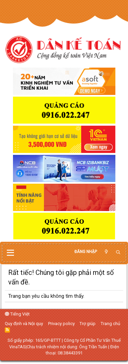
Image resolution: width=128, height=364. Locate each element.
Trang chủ (110, 323)
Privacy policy (61, 323)
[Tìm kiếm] (118, 252)
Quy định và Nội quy (24, 323)
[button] (10, 253)
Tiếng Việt (17, 314)
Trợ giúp (88, 323)
